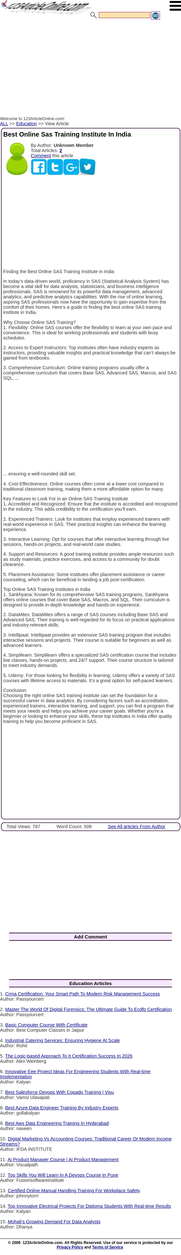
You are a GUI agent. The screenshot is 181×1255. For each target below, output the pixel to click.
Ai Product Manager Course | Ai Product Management (63, 1159)
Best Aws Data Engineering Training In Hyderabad (57, 1123)
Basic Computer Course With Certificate (46, 1024)
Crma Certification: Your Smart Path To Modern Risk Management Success (82, 993)
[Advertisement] (90, 69)
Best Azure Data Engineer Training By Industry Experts (62, 1107)
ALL (4, 123)
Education (26, 123)
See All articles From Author (136, 826)
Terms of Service (107, 1247)
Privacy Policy (70, 1247)
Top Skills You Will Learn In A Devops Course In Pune (63, 1175)
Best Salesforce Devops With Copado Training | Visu (59, 1092)
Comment (41, 155)
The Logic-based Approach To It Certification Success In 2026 (68, 1056)
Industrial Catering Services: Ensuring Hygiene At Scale (62, 1040)
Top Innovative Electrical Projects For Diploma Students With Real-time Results (89, 1206)
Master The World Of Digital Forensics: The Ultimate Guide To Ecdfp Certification (88, 1009)
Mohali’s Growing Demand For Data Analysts (54, 1221)
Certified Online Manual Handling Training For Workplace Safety (74, 1190)
